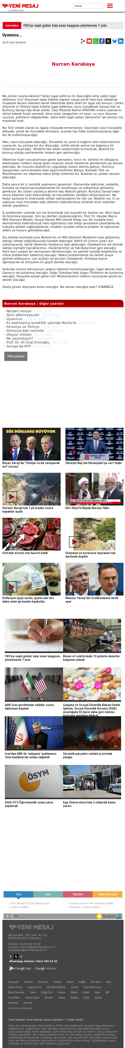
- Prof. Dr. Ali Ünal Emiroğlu (26, 342)
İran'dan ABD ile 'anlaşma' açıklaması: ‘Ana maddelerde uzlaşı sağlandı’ (31, 755)
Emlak (86, 992)
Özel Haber (14, 997)
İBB (107, 992)
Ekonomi (43, 982)
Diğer (97, 992)
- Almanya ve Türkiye (21, 327)
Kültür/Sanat (15, 987)
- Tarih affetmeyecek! (22, 315)
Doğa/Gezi (47, 992)
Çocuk (74, 987)
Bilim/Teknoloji (16, 992)
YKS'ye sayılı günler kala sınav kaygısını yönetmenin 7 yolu (65, 25)
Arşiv (86, 997)
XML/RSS (27, 1003)
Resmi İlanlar (32, 997)
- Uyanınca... (14, 319)
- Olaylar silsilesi (17, 334)
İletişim (74, 997)
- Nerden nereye (17, 311)
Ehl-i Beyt (96, 982)
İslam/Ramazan (92, 987)
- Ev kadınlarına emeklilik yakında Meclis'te (40, 323)
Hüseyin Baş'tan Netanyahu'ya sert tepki (93, 463)
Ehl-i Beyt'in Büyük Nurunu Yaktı (87, 508)
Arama (98, 997)
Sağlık (82, 982)
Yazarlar (49, 997)
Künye (62, 997)
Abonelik (13, 1002)
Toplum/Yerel (35, 987)
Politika (57, 982)
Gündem (28, 982)
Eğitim (74, 992)
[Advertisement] (63, 391)
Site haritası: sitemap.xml (20, 1008)
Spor (108, 982)
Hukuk (61, 992)
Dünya (70, 982)
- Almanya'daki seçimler (24, 331)
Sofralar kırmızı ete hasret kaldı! (25, 553)
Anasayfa (13, 982)
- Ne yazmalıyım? (18, 338)
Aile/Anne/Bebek (56, 987)
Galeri (33, 992)
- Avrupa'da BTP (17, 346)
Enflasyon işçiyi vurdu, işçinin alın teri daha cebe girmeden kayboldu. (28, 599)
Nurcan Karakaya (73, 64)
